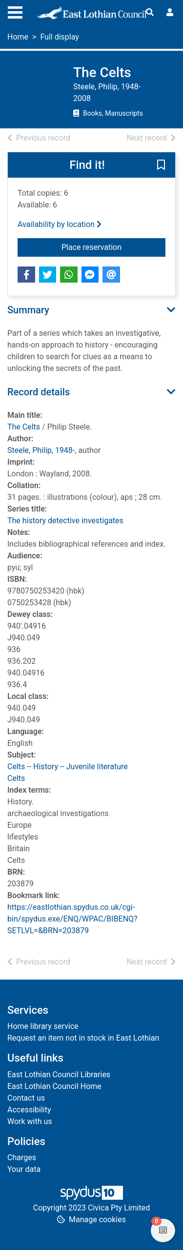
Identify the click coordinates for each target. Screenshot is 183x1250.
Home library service (43, 1026)
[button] (161, 165)
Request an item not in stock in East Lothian (83, 1038)
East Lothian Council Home (54, 1086)
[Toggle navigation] (15, 11)
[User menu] (170, 12)
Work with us (29, 1121)
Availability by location (60, 224)
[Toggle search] (150, 12)
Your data (24, 1169)
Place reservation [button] (113, 246)
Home (17, 36)
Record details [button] (38, 392)
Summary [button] (28, 310)
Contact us (26, 1098)
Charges (21, 1157)
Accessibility (29, 1109)
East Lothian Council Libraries (58, 1074)
